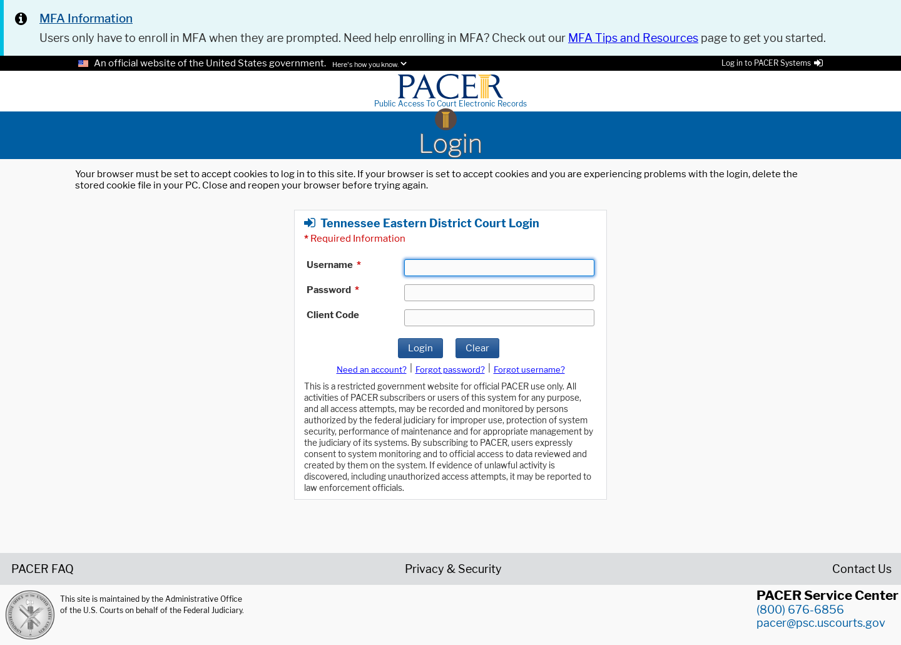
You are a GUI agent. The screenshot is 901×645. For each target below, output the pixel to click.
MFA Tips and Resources (633, 37)
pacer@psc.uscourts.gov (820, 622)
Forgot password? (450, 369)
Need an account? (372, 369)
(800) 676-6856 (800, 609)
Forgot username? (529, 369)
